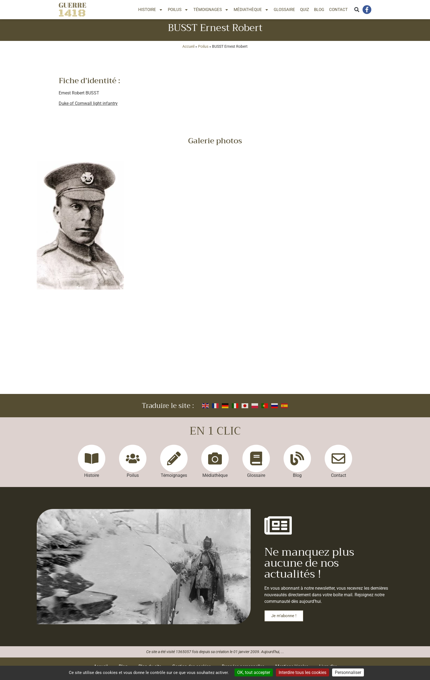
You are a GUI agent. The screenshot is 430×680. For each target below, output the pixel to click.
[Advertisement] (215, 357)
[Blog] (297, 463)
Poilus (178, 9)
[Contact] (338, 463)
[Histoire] (91, 463)
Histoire (150, 9)
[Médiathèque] (215, 463)
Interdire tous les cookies (302, 672)
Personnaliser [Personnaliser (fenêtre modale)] (348, 672)
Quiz (304, 9)
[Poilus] (132, 463)
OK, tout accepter (253, 672)
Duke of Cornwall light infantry (88, 107)
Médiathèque (251, 9)
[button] (356, 9)
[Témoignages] (174, 463)
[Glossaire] (256, 463)
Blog (319, 9)
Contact (338, 9)
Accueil (188, 51)
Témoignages (211, 9)
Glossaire (284, 9)
